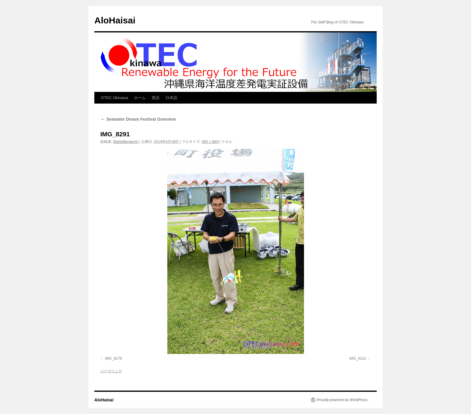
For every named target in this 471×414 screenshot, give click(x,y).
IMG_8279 (113, 358)
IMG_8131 (357, 358)
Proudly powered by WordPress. (342, 400)
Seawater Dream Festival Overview (138, 119)
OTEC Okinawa (114, 97)
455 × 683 (210, 142)
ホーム (140, 97)
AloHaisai (114, 20)
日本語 (171, 97)
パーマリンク (111, 371)
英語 (156, 97)
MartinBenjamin (125, 142)
